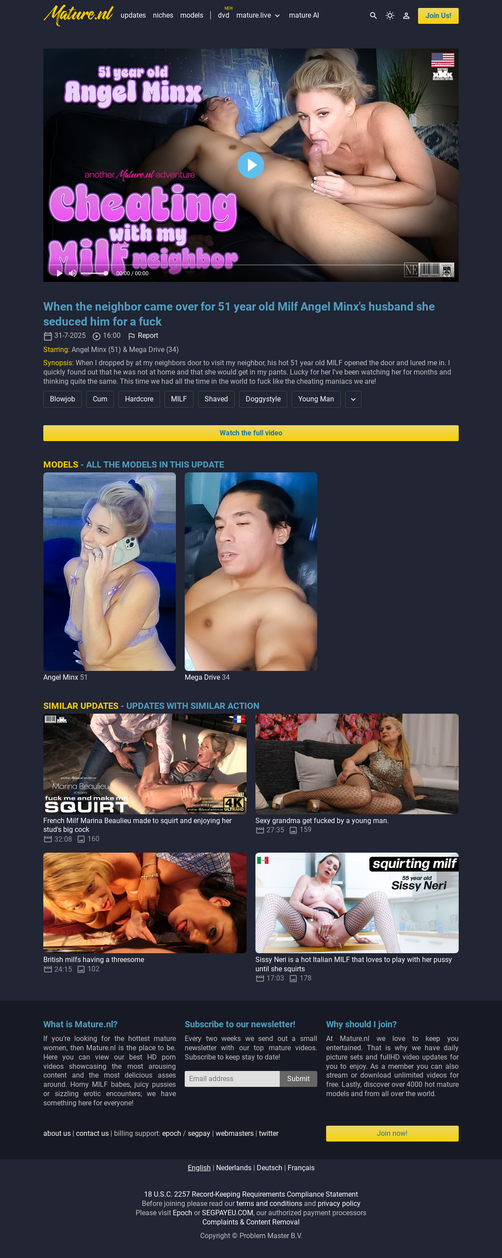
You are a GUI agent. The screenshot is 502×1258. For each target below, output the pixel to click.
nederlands (233, 1168)
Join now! (392, 1133)
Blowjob (62, 399)
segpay (199, 1133)
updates (133, 15)
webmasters (235, 1133)
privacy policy (339, 1203)
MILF (179, 399)
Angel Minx (60, 677)
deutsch (269, 1168)
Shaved (216, 399)
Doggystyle (263, 399)
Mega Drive (202, 677)
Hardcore (139, 399)
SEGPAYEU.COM (227, 1213)
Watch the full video (251, 433)
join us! (438, 15)
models (191, 15)
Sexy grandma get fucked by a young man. (322, 820)
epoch (171, 1133)
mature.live (259, 15)
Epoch (182, 1213)
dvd (223, 15)
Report (148, 336)
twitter (268, 1133)
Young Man (316, 399)
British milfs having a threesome (93, 959)
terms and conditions (269, 1203)
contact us (92, 1133)
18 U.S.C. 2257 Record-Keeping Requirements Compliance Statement (251, 1194)
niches (163, 15)
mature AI (304, 15)
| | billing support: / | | (160, 1133)
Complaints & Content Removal (251, 1222)
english (199, 1168)
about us (57, 1133)
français (301, 1168)
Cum (100, 399)
